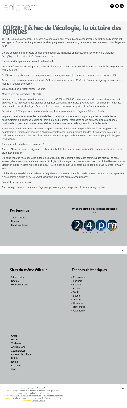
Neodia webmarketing (21, 398)
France (19, 393)
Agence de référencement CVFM (48, 398)
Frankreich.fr (24, 391)
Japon (26, 393)
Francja (50, 391)
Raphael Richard (38, 401)
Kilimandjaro (45, 393)
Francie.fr (34, 391)
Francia (42, 391)
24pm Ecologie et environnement (27, 396)
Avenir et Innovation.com (52, 396)
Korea (56, 391)
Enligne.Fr (41, 388)
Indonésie (34, 393)
